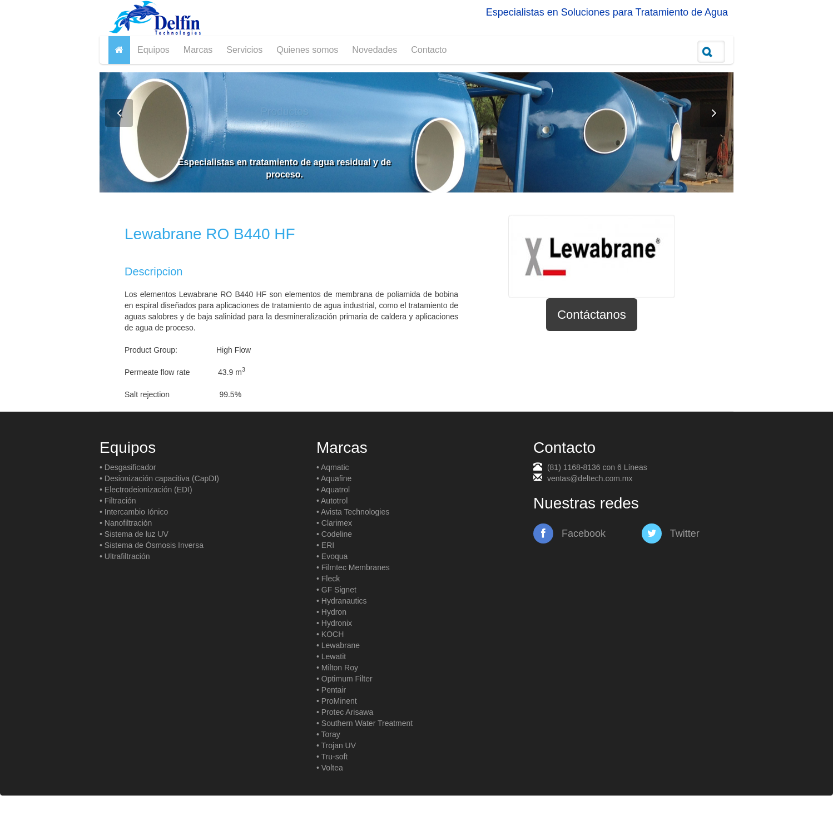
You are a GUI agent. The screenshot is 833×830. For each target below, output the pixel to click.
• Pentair (331, 689)
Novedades (374, 50)
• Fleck (328, 578)
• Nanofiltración (126, 522)
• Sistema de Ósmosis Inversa (152, 545)
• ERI (325, 545)
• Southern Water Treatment (364, 723)
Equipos (153, 50)
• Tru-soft (332, 756)
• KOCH (330, 634)
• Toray (328, 734)
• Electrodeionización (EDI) (146, 489)
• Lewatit (331, 656)
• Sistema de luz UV (134, 534)
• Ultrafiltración (125, 556)
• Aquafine (333, 478)
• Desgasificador (128, 467)
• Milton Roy (337, 667)
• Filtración (118, 500)
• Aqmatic (332, 467)
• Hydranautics (341, 600)
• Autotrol (332, 500)
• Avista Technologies (352, 511)
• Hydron (331, 611)
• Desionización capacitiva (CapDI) (159, 478)
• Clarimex (334, 522)
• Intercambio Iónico (134, 511)
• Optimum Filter (344, 678)
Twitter (671, 533)
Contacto (429, 50)
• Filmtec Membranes (353, 567)
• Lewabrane (338, 645)
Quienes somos (307, 50)
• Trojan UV (336, 745)
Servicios (244, 50)
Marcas (198, 50)
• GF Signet (336, 589)
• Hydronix (334, 623)
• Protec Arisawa (344, 712)
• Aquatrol (333, 489)
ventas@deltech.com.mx (590, 478)
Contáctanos (591, 315)
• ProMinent (336, 700)
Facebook (569, 533)
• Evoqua (332, 556)
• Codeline (334, 534)
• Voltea (329, 767)
